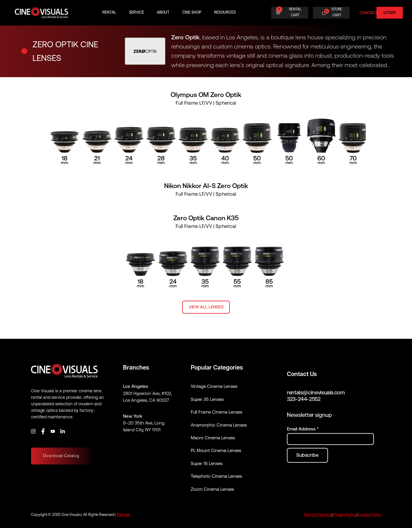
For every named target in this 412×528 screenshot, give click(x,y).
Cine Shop (191, 12)
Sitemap (123, 514)
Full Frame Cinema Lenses (216, 411)
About (163, 12)
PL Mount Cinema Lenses (216, 450)
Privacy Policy (345, 514)
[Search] (261, 13)
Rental (109, 12)
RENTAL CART (295, 12)
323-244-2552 (304, 399)
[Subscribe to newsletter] (307, 455)
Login (390, 12)
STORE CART (337, 12)
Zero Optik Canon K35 (206, 218)
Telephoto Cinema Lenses (216, 476)
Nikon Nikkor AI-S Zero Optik (206, 186)
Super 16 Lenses (206, 463)
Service (136, 12)
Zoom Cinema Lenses (212, 489)
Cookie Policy (369, 514)
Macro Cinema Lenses (213, 437)
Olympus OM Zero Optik (206, 94)
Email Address (303, 428)
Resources (225, 12)
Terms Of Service (317, 514)
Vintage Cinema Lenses (214, 386)
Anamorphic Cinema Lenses (219, 424)
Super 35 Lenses (207, 399)
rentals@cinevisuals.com (316, 392)
